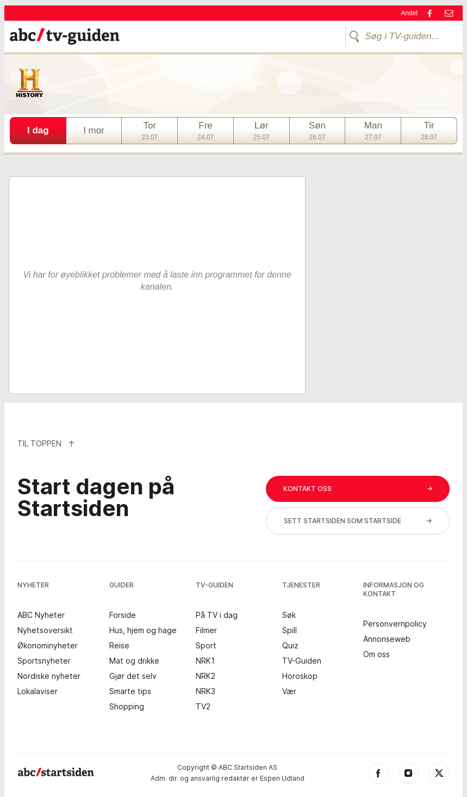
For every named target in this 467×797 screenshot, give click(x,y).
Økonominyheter (47, 645)
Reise (119, 645)
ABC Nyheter (41, 615)
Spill (289, 630)
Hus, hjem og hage (143, 630)
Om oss (376, 654)
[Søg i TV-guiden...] (401, 36)
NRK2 (205, 676)
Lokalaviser (37, 691)
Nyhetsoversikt (45, 630)
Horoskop (299, 676)
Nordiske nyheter (48, 676)
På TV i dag (217, 615)
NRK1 (205, 661)
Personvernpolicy (395, 624)
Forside (122, 615)
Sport (206, 645)
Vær (289, 691)
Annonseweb (386, 639)
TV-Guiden (301, 661)
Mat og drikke (134, 661)
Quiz (290, 645)
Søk (289, 615)
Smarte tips (130, 691)
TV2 (203, 706)
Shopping (126, 706)
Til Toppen (46, 443)
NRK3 (205, 691)
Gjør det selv (133, 676)
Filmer (206, 630)
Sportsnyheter (44, 661)
